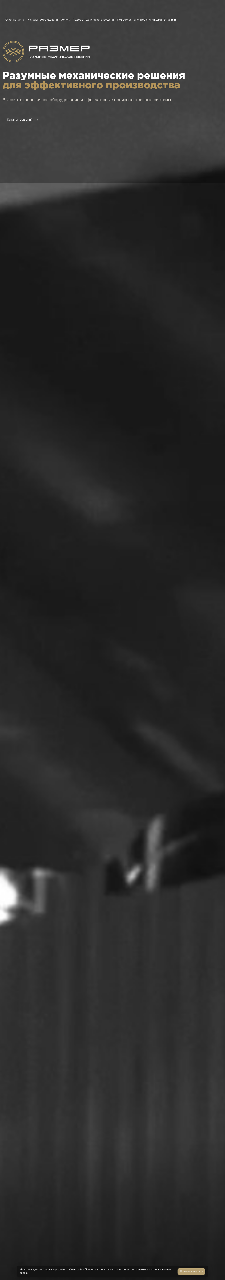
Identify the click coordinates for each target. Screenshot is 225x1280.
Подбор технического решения (94, 20)
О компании (15, 20)
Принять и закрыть (191, 1271)
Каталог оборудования (43, 20)
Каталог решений (20, 119)
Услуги (66, 20)
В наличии (170, 20)
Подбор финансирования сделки (139, 20)
